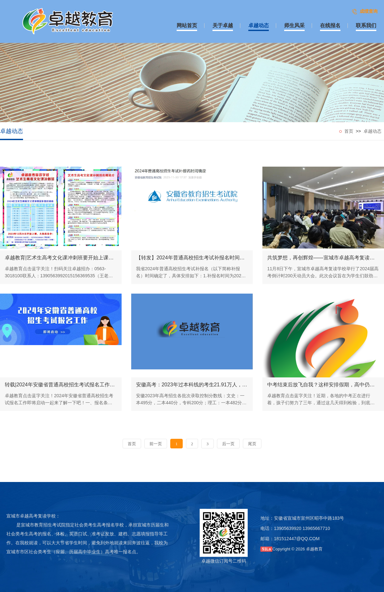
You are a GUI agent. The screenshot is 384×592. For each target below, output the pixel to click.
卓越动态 (258, 25)
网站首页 (187, 25)
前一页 (155, 443)
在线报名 (330, 25)
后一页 (228, 443)
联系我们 (366, 25)
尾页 (252, 443)
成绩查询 (369, 11)
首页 (348, 131)
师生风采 (294, 25)
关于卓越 (222, 25)
